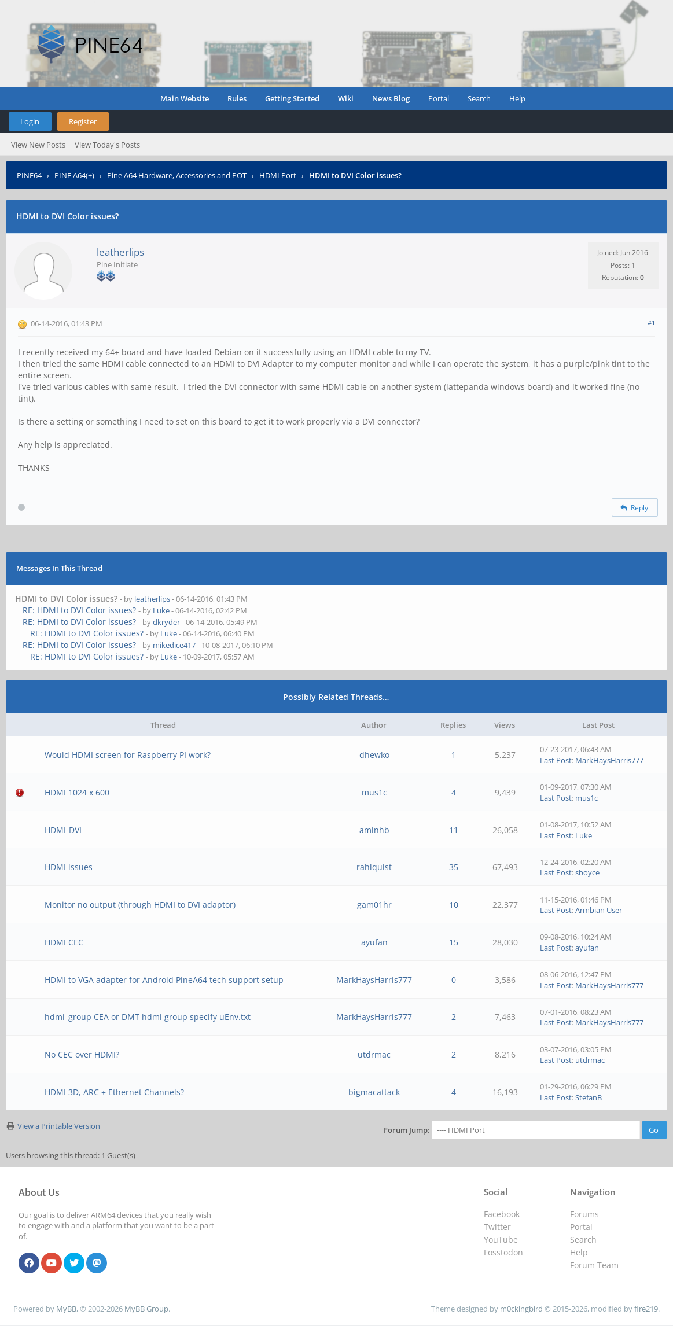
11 (453, 829)
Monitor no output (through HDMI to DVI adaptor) (140, 904)
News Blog (391, 98)
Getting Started (292, 98)
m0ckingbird (521, 1308)
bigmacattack (374, 1091)
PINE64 (29, 175)
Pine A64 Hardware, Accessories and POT (177, 175)
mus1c (374, 792)
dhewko (374, 754)
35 (453, 866)
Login (29, 121)
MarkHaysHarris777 (609, 760)
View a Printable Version (58, 1126)
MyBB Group (146, 1308)
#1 (651, 322)
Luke (161, 610)
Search (479, 98)
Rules (237, 98)
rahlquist (374, 866)
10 (453, 904)
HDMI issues (69, 866)
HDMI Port (277, 175)
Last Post (556, 760)
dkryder (166, 622)
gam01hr (374, 904)
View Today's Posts (107, 144)
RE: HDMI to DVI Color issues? (79, 610)
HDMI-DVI (63, 829)
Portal (438, 98)
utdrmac (374, 1054)
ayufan (374, 942)
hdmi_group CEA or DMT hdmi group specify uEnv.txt (148, 1016)
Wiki (346, 98)
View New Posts (38, 144)
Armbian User (598, 910)
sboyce (587, 872)
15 (453, 942)
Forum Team (594, 1264)
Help (517, 98)
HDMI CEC (64, 942)
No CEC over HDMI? (82, 1054)
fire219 (646, 1308)
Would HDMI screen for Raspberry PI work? (128, 754)
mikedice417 (174, 645)
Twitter (497, 1226)
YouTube (501, 1239)
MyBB (66, 1308)
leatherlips (120, 252)
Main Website (184, 98)
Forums (584, 1214)
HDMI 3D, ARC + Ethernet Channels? (114, 1091)
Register (83, 121)
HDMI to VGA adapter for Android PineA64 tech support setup (164, 979)
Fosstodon (503, 1252)
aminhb (374, 829)
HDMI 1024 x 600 (77, 792)
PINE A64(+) (74, 175)
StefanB (588, 1097)
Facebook (502, 1214)
